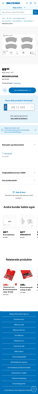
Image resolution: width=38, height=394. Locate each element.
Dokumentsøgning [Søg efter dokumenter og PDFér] (19, 378)
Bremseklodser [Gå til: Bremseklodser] (28, 21)
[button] (19, 8)
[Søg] (35, 12)
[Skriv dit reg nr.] (18, 107)
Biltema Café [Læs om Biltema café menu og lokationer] (19, 324)
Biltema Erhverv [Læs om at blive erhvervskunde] (19, 330)
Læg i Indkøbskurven (22, 90)
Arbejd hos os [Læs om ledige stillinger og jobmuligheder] (19, 341)
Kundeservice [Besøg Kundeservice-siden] (19, 319)
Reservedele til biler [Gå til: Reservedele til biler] (19, 18)
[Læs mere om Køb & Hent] (19, 192)
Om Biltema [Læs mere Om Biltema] (19, 335)
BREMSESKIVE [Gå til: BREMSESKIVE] (25, 235)
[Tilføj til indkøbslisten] (5, 90)
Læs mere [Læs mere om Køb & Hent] (19, 198)
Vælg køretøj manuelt (19, 118)
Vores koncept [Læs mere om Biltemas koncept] (19, 346)
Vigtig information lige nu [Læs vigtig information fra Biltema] (19, 314)
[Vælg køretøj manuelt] (35, 130)
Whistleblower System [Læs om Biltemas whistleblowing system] (19, 362)
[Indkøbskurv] (35, 3)
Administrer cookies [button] (19, 373)
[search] (19, 12)
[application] (34, 389)
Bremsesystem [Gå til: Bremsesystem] (6, 21)
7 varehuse (17, 83)
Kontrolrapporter (19, 383)
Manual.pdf (7, 153)
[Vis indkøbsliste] (31, 3)
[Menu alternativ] (3, 3)
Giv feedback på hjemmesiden (19, 367)
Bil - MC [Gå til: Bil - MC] (9, 18)
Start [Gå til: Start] (3, 18)
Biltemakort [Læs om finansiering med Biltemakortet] (19, 351)
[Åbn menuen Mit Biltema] (27, 3)
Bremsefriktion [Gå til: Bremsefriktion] (17, 21)
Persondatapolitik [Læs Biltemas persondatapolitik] (19, 357)
